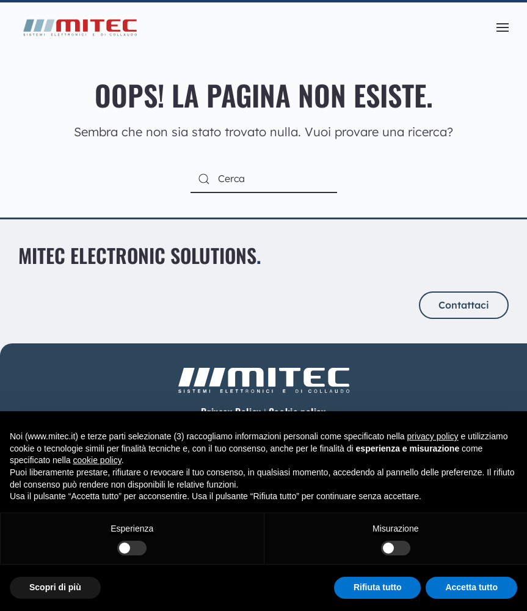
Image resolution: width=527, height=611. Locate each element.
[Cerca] (264, 179)
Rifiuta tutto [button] (378, 587)
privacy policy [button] (433, 436)
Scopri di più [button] (55, 587)
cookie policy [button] (97, 460)
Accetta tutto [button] (471, 587)
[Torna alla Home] (79, 27)
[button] (502, 27)
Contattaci (463, 305)
